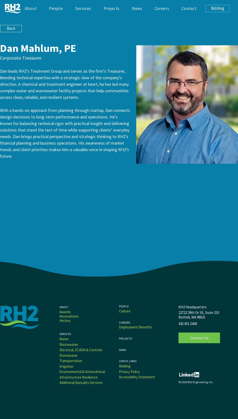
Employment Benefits (135, 327)
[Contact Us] (199, 338)
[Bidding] (217, 8)
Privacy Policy (129, 371)
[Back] (11, 28)
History (65, 320)
